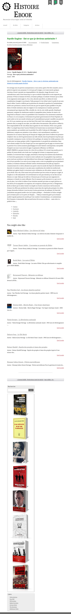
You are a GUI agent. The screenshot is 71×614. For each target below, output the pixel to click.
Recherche (11, 386)
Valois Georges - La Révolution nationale (21, 320)
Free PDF (12, 599)
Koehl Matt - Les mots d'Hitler (24, 260)
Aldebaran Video (14, 609)
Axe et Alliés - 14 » (49, 33)
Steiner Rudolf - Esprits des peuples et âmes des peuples (27, 347)
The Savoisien (13, 607)
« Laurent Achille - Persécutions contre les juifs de (30, 33)
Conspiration (55, 42)
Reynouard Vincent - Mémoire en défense (28, 275)
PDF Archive (13, 601)
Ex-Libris (9, 45)
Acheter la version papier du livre (17, 83)
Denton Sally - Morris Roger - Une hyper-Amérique (31, 305)
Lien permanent (32, 42)
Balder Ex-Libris (14, 603)
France (24, 45)
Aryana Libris (13, 605)
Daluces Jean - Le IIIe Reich (17, 334)
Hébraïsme (30, 45)
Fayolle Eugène (45, 42)
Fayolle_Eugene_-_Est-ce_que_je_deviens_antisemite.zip (40, 81)
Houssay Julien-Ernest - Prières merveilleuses (23, 362)
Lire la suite (60, 239)
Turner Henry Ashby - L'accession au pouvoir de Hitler (32, 245)
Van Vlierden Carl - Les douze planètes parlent (23, 290)
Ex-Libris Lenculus (17, 45)
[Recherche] (18, 390)
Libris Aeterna (13, 597)
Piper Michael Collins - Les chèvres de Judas (29, 231)
